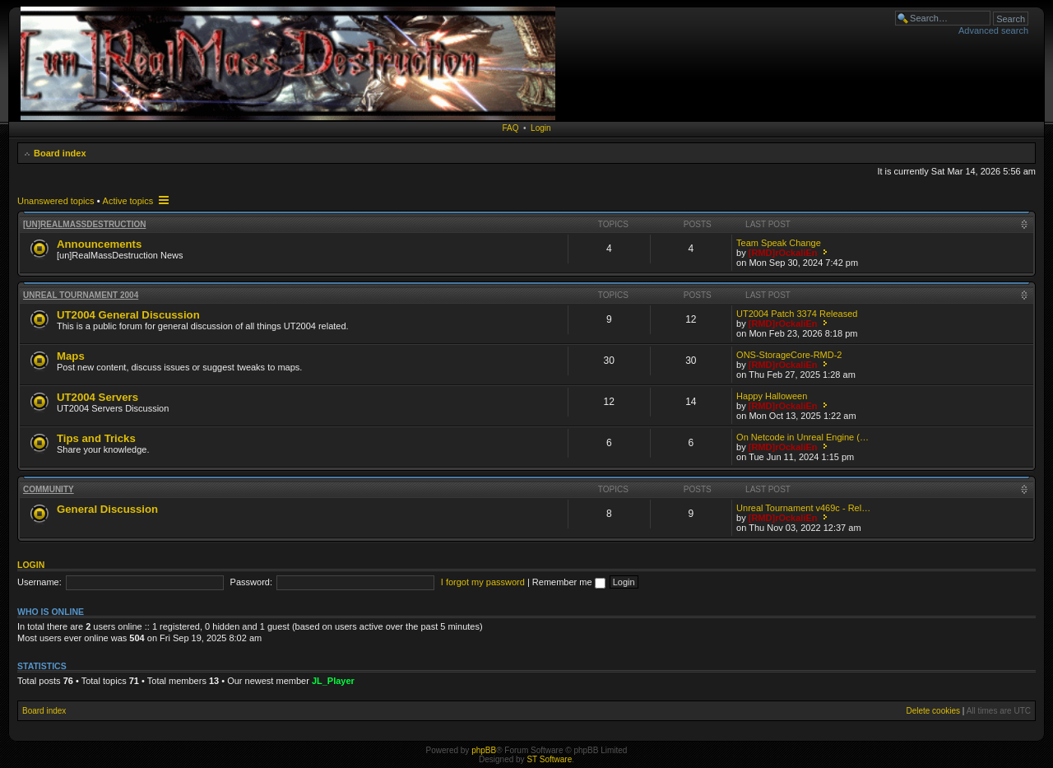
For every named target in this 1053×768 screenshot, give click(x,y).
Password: (251, 582)
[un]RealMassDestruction (84, 224)
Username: (39, 582)
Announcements (99, 244)
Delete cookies (933, 710)
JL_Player (333, 681)
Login (540, 128)
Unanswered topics (56, 201)
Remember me (568, 582)
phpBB (483, 750)
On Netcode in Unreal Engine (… (802, 437)
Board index (60, 153)
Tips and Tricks (96, 438)
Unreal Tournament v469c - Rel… (803, 508)
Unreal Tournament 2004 (80, 295)
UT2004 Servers (97, 397)
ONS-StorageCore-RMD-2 (789, 355)
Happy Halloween (771, 396)
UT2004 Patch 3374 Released (796, 314)
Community (48, 489)
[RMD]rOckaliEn (783, 253)
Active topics (128, 201)
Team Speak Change (778, 243)
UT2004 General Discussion (128, 315)
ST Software (549, 759)
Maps (71, 356)
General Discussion (107, 509)
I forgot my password (483, 582)
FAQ (510, 128)
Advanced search (993, 30)
